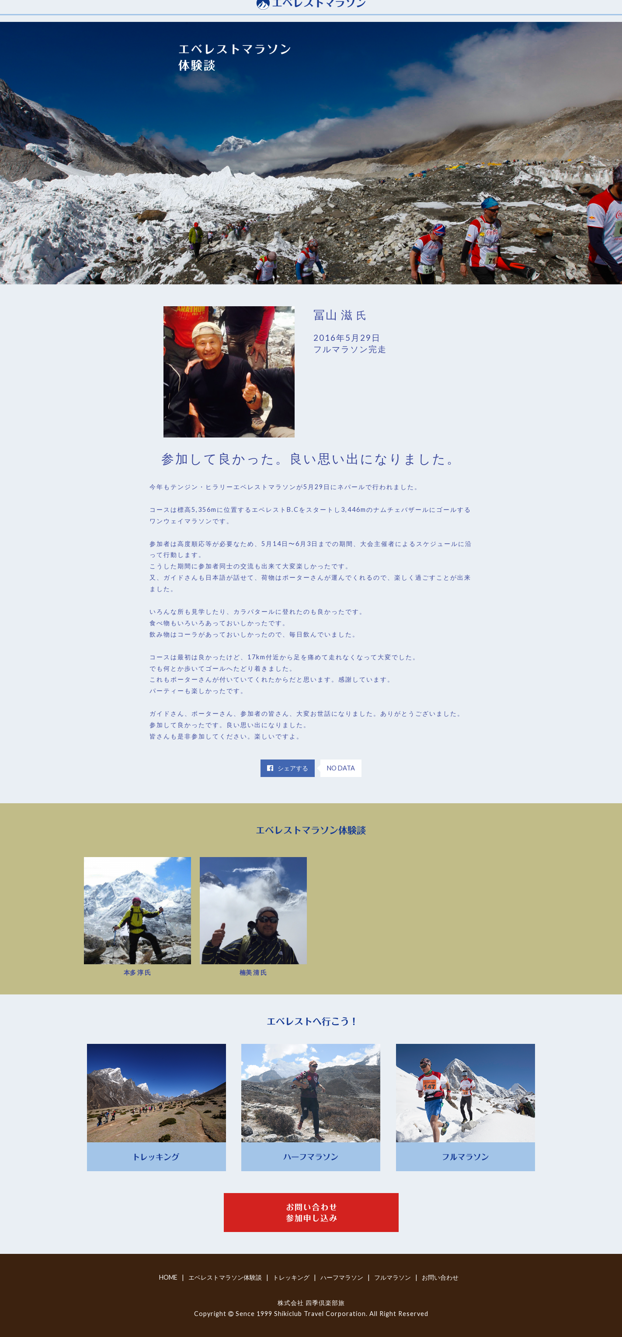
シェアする (287, 768)
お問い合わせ (440, 1277)
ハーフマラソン (341, 1277)
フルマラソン (392, 1277)
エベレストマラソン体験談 (225, 1277)
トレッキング (291, 1277)
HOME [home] (168, 1277)
